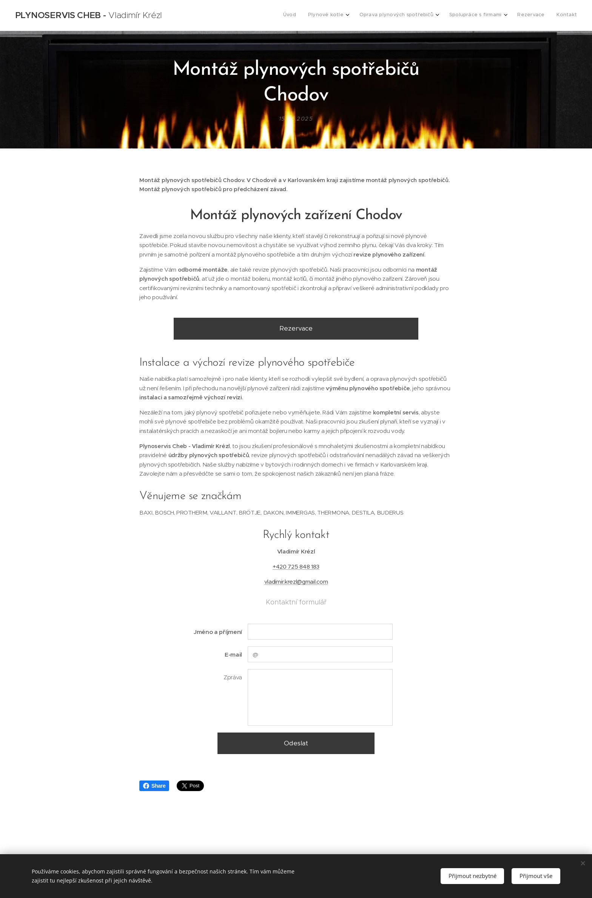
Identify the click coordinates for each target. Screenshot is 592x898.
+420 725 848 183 (296, 566)
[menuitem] (507, 15)
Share (154, 786)
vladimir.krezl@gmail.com (296, 581)
